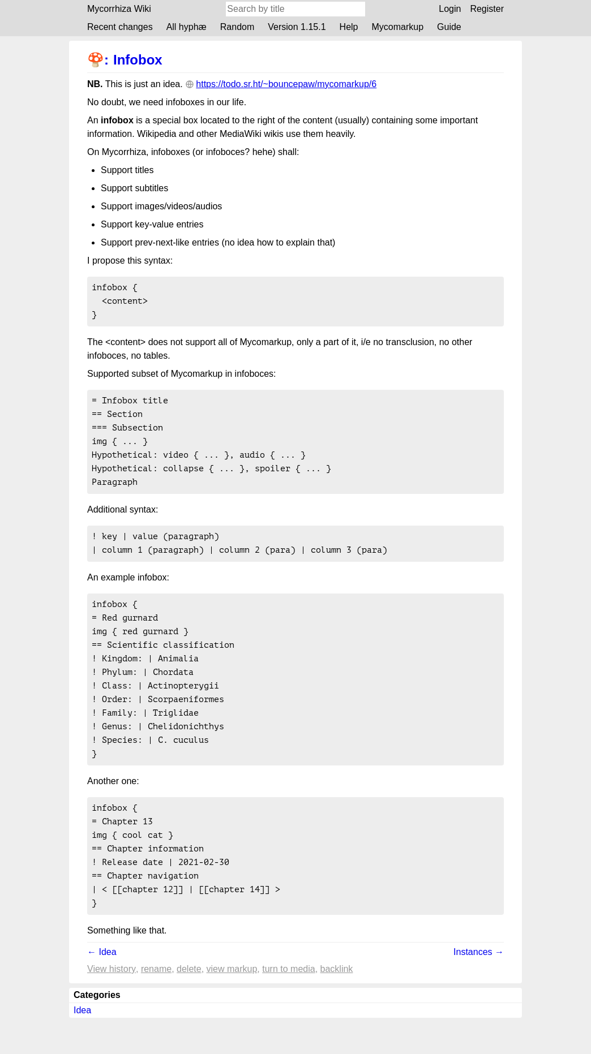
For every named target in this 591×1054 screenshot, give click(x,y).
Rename (156, 1005)
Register (487, 9)
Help (349, 27)
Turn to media (288, 1005)
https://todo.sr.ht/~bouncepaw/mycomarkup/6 (286, 84)
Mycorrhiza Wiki (119, 9)
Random (237, 27)
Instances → (478, 988)
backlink (336, 1005)
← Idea (102, 988)
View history (111, 1005)
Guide (449, 27)
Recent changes (120, 27)
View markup (232, 1005)
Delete (189, 1005)
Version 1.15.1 (297, 27)
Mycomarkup (397, 27)
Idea (82, 1046)
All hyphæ (186, 27)
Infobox (137, 59)
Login (450, 9)
